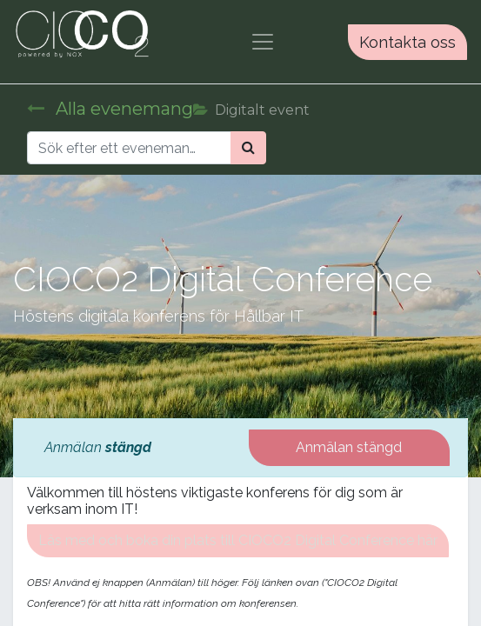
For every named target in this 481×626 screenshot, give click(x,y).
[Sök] (248, 147)
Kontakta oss (407, 42)
